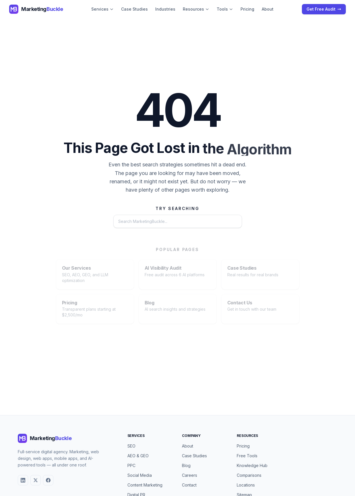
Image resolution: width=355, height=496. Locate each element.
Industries (165, 9)
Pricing (247, 9)
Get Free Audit (323, 9)
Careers (189, 475)
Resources (196, 9)
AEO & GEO (138, 455)
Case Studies (134, 9)
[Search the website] (161, 221)
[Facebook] (48, 480)
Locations (246, 485)
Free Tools (247, 455)
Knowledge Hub (252, 465)
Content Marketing (144, 485)
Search (225, 221)
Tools (225, 9)
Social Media (139, 475)
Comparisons (249, 475)
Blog (186, 465)
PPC (131, 465)
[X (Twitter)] (35, 480)
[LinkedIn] (23, 480)
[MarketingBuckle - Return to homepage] (36, 9)
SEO (131, 446)
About (267, 9)
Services (102, 9)
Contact (189, 485)
